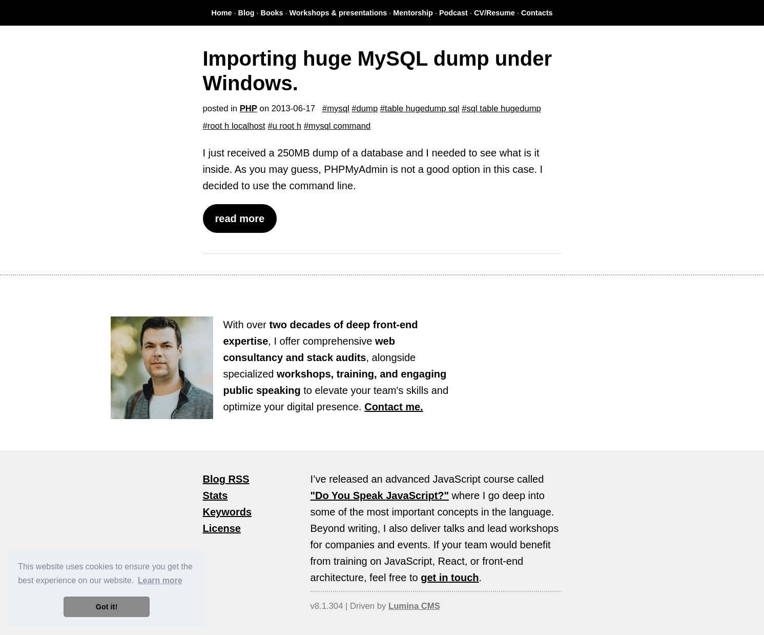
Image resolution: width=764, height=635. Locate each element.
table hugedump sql (422, 108)
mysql (338, 108)
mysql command (339, 126)
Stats (215, 495)
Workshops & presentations (338, 13)
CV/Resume (494, 13)
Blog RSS (226, 479)
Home (222, 13)
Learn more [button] (160, 580)
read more (240, 218)
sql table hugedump (503, 108)
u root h (287, 126)
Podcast (453, 13)
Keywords (227, 512)
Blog (246, 13)
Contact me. (393, 406)
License (222, 528)
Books (272, 13)
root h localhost (236, 126)
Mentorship (413, 13)
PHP (248, 108)
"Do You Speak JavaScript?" (380, 495)
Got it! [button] (106, 607)
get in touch (450, 577)
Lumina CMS (414, 606)
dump (367, 108)
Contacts (537, 13)
